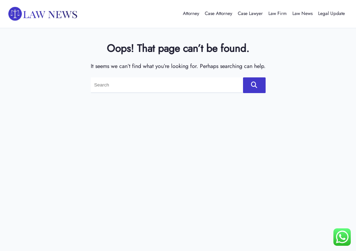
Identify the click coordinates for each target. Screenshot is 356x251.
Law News (302, 13)
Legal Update (331, 13)
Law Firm (277, 13)
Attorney (191, 13)
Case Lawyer (250, 13)
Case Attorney (218, 13)
